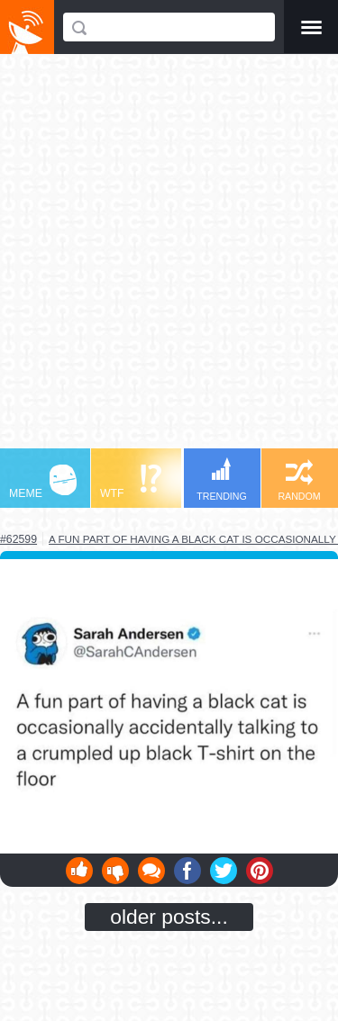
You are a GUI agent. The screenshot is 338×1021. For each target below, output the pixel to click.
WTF (130, 482)
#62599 (18, 539)
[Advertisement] (169, 260)
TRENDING (221, 479)
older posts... (169, 916)
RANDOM (299, 480)
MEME (43, 482)
